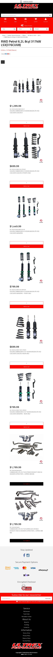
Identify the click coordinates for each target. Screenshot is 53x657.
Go (26, 32)
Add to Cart (26, 126)
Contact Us (26, 627)
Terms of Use (26, 633)
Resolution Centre (26, 616)
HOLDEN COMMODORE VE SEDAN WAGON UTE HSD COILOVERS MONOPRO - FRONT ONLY (24, 292)
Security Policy (26, 641)
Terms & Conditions (37, 601)
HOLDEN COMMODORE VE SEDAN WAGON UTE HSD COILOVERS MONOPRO (24, 232)
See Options (26, 484)
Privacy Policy (48, 601)
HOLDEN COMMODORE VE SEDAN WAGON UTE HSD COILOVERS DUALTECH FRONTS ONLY (24, 172)
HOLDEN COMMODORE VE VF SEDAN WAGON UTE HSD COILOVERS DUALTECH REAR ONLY (25, 353)
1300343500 (27, 1)
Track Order (26, 614)
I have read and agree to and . (34, 601)
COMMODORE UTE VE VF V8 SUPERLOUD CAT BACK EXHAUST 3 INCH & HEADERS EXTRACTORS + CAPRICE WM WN (26, 531)
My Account (26, 611)
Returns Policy (26, 638)
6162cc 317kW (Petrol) (8, 50)
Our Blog (26, 625)
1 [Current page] (2, 62)
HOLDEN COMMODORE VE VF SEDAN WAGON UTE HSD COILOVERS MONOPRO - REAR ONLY (25, 413)
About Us (26, 622)
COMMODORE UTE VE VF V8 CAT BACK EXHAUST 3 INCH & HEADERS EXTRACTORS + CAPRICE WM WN (26, 473)
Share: (5, 54)
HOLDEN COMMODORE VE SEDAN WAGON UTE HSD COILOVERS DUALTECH (24, 112)
